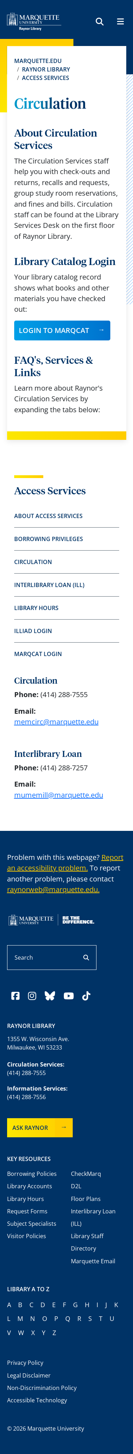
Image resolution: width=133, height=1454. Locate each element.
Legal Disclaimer (29, 1375)
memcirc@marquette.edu (56, 721)
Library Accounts (29, 1186)
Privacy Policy (25, 1363)
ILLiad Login (33, 631)
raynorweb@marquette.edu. (53, 889)
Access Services (45, 78)
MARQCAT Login (38, 654)
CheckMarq (86, 1174)
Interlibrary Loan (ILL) (49, 585)
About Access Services (48, 516)
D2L (76, 1186)
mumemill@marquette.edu (58, 795)
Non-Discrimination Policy (42, 1388)
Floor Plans (86, 1199)
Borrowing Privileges (48, 539)
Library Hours (36, 608)
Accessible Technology (37, 1400)
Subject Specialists (31, 1224)
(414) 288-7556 (26, 1097)
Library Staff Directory (87, 1242)
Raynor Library (46, 69)
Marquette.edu (38, 61)
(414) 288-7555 (26, 1073)
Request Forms (27, 1211)
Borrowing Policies (32, 1174)
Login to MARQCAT (54, 330)
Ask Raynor (30, 1128)
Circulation (33, 562)
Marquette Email (93, 1261)
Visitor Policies (26, 1236)
